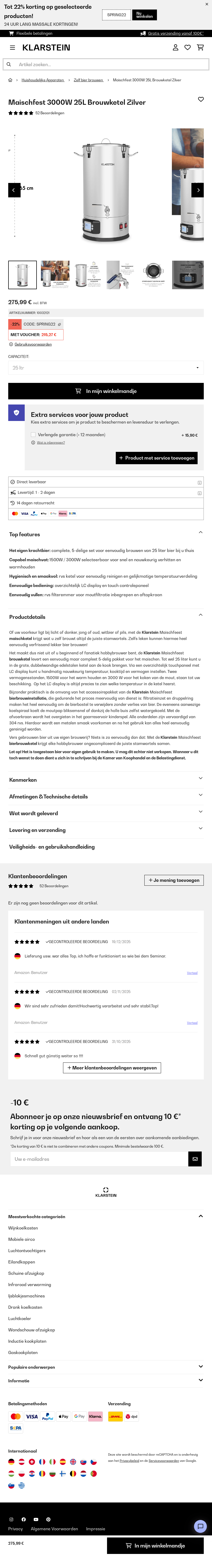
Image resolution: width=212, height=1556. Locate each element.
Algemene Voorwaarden (54, 1528)
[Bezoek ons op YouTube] (36, 1519)
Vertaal (192, 973)
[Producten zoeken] (106, 64)
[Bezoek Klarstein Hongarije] (11, 1474)
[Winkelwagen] (200, 47)
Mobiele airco (21, 1239)
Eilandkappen (21, 1261)
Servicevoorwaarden (164, 1461)
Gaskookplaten (23, 1352)
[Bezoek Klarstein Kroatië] (32, 1474)
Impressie (95, 1528)
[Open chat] (200, 1526)
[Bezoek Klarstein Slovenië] (11, 1485)
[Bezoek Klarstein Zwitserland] (32, 1462)
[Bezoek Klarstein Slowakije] (83, 1462)
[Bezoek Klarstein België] (73, 1474)
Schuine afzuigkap (26, 1273)
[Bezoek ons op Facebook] (24, 1519)
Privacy (15, 1528)
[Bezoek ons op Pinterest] (48, 1519)
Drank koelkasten (25, 1307)
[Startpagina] (15, 80)
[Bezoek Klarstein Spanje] (63, 1462)
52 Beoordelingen (50, 113)
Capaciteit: (18, 357)
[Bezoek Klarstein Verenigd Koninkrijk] (73, 1462)
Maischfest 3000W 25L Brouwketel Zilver (147, 80)
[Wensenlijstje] (187, 47)
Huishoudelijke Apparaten (43, 80)
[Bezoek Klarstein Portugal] (94, 1474)
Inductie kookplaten (27, 1341)
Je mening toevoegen (174, 880)
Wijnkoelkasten (23, 1227)
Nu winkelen (144, 15)
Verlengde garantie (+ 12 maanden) (71, 434)
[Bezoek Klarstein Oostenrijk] (22, 1462)
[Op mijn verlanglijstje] (201, 99)
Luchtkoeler (19, 1318)
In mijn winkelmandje (106, 391)
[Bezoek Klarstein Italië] (52, 1462)
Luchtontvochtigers (27, 1250)
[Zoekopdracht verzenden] (9, 64)
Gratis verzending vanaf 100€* (176, 33)
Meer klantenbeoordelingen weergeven (112, 1067)
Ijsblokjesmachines (26, 1295)
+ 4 (188, 275)
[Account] (175, 47)
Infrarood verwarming (29, 1284)
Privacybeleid (129, 1461)
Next (198, 190)
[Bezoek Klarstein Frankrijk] (42, 1462)
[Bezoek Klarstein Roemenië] (42, 1474)
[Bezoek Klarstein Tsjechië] (94, 1462)
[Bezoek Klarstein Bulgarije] (52, 1474)
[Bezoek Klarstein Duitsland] (11, 1462)
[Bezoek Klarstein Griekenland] (22, 1485)
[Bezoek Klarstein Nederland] (83, 1474)
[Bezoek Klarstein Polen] (22, 1474)
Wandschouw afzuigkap (31, 1329)
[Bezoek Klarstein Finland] (63, 1474)
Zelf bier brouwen (89, 80)
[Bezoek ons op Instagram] (11, 1519)
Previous (13, 190)
